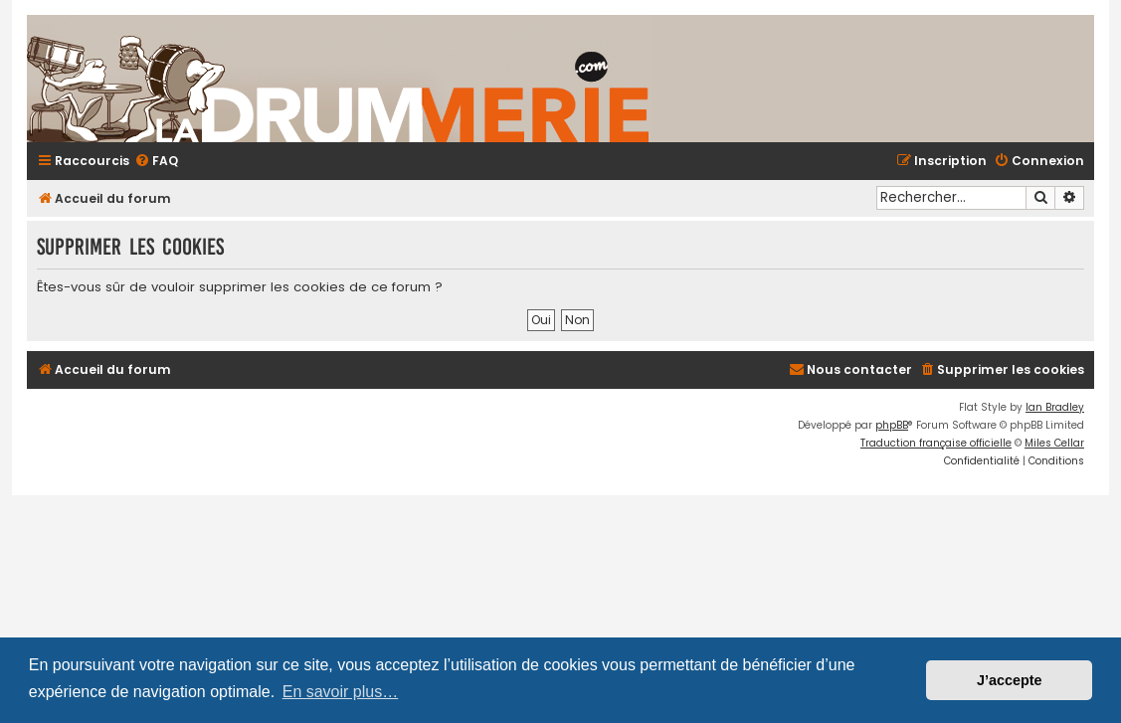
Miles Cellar (1054, 443)
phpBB (891, 425)
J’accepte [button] (1009, 680)
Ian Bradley (1055, 407)
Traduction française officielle (936, 443)
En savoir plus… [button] (340, 691)
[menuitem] (156, 161)
